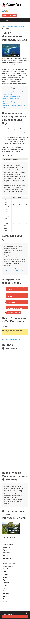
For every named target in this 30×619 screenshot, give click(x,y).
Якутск (5, 601)
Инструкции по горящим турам (11, 96)
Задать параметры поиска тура (15, 616)
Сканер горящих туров (9, 15)
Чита (4, 599)
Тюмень (5, 585)
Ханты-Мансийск (8, 590)
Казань (5, 561)
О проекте (4, 614)
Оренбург (5, 574)
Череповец (6, 596)
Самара (5, 577)
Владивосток (6, 552)
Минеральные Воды (9, 563)
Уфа (4, 588)
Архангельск (6, 547)
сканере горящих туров (13, 339)
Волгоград (6, 555)
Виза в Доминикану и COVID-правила (13, 98)
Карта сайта (11, 614)
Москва (7, 270)
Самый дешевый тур (8, 94)
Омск (4, 571)
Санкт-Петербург (8, 544)
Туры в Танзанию (14, 530)
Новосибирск (7, 569)
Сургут (5, 580)
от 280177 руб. (19, 270)
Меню (7, 20)
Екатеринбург (7, 558)
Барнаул (5, 550)
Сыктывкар (6, 582)
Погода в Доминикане (9, 100)
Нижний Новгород (8, 566)
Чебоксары (6, 593)
